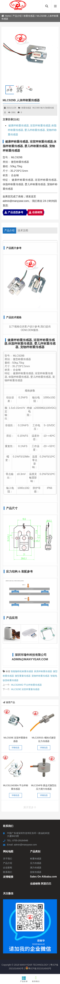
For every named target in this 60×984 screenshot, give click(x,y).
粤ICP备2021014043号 (38, 968)
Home (6, 16)
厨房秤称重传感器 (43, 671)
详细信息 (15, 747)
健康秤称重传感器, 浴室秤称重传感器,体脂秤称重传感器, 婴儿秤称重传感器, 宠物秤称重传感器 (32, 130)
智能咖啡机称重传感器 (22, 671)
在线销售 (35, 212)
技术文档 (23, 230)
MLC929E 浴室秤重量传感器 (25, 689)
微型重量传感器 (23, 676)
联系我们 (36, 979)
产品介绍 (17, 16)
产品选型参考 (14, 212)
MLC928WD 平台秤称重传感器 (26, 684)
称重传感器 (29, 16)
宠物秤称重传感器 (40, 676)
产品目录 (24, 979)
